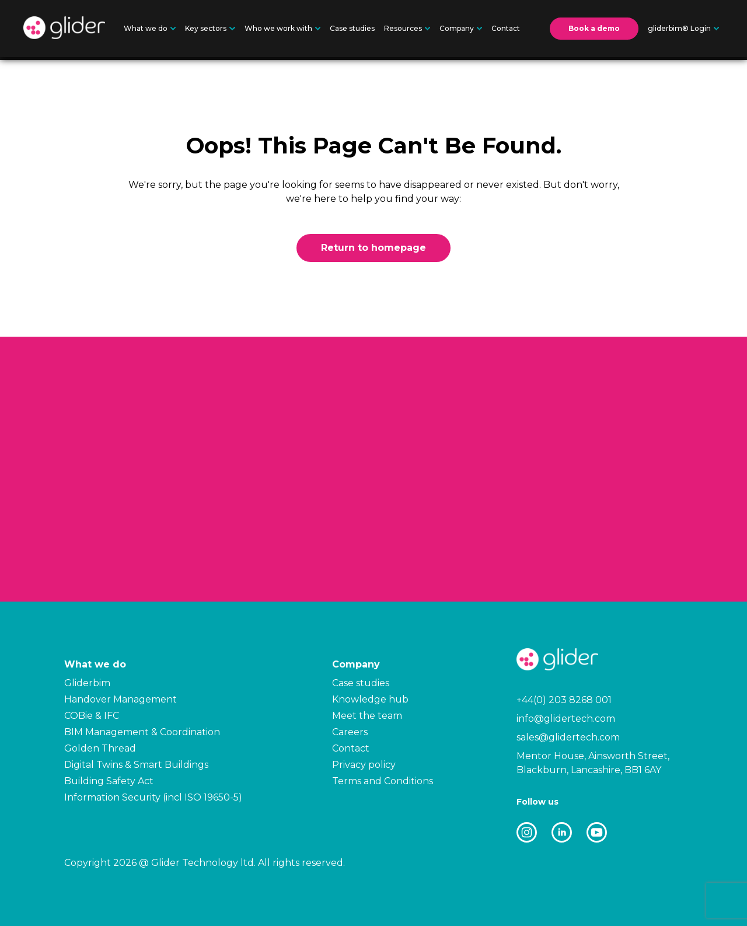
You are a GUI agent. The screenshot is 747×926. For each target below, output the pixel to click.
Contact (505, 28)
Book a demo (594, 28)
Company (460, 28)
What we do (150, 28)
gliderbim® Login (683, 28)
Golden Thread (100, 748)
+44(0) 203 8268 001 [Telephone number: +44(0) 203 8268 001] (564, 699)
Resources (407, 28)
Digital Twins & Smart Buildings (136, 764)
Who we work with (282, 28)
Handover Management (120, 699)
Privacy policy (364, 764)
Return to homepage (373, 247)
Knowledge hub (370, 699)
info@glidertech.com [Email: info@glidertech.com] (565, 718)
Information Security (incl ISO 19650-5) (153, 797)
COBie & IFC (91, 715)
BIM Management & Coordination (142, 732)
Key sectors (210, 28)
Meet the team (367, 715)
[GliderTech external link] (526, 834)
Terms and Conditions (382, 781)
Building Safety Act (108, 781)
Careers (350, 732)
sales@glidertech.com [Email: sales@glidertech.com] (568, 737)
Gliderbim (87, 683)
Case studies (352, 28)
